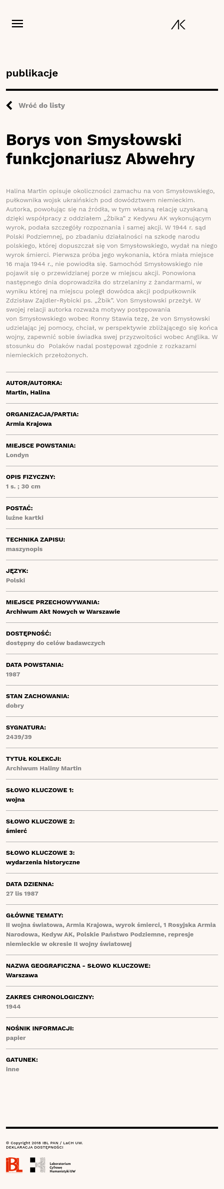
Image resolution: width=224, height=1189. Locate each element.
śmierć (16, 831)
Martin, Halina (28, 392)
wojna (15, 799)
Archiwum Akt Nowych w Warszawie (63, 611)
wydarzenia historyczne (43, 862)
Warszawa (22, 975)
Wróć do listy (42, 105)
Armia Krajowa (29, 423)
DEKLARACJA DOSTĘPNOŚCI (34, 1147)
